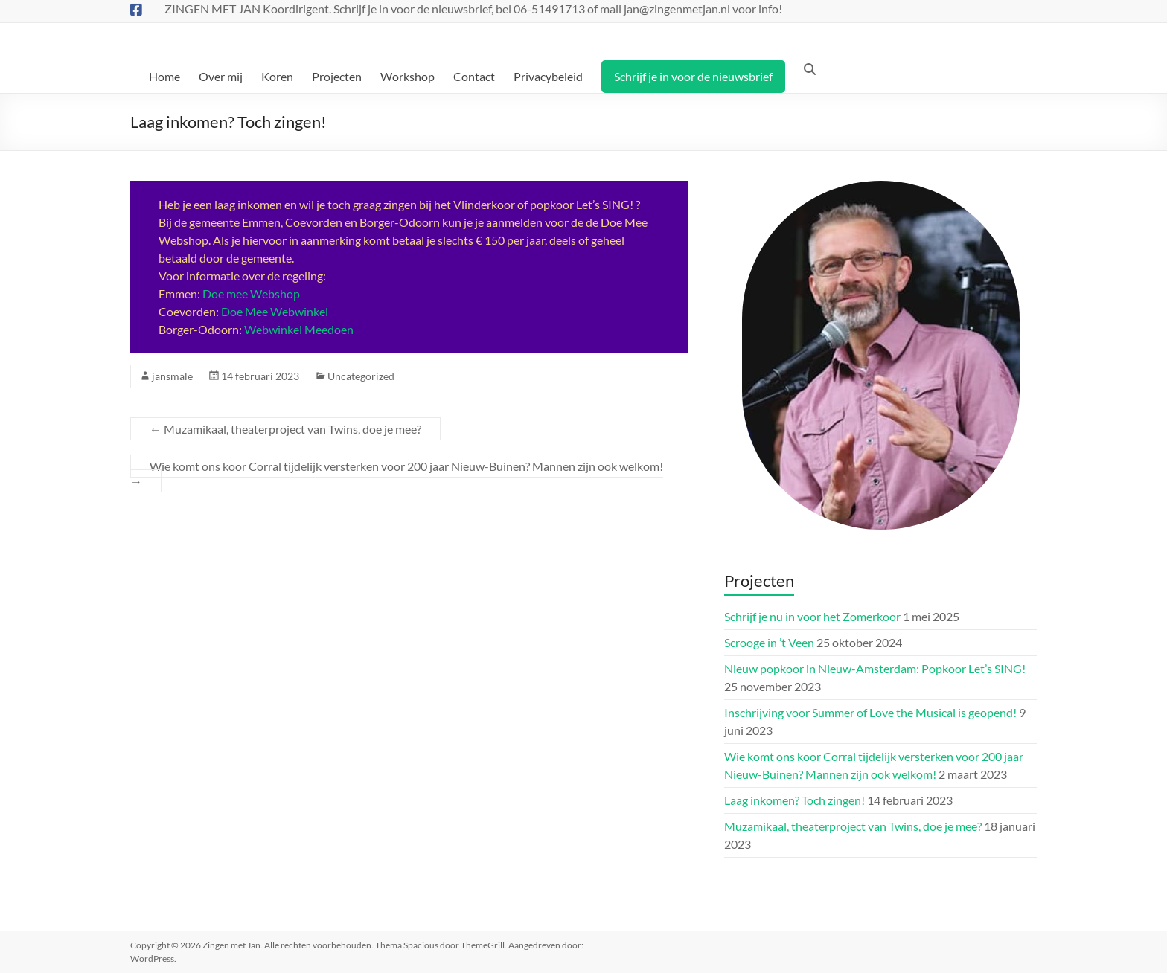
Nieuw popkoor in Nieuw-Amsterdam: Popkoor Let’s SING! (875, 668)
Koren (277, 76)
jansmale (172, 376)
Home (164, 76)
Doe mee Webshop (251, 293)
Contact (474, 76)
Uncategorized (360, 376)
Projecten (337, 76)
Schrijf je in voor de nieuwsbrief (693, 76)
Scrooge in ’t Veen (769, 642)
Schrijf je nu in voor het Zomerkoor (812, 616)
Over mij (221, 76)
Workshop (407, 76)
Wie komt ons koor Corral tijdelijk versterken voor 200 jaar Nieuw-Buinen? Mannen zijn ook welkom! (396, 473)
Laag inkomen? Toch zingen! (794, 800)
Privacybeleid (548, 76)
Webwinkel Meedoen (299, 329)
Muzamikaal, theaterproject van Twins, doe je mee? (285, 429)
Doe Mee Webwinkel (274, 311)
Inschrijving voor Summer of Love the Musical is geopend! (870, 712)
